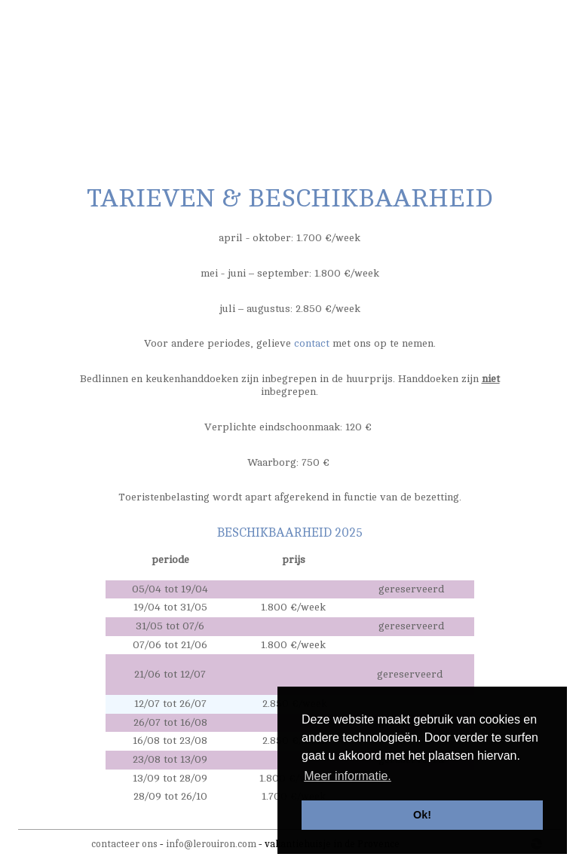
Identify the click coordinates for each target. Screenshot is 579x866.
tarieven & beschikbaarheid (421, 105)
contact (521, 105)
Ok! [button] (422, 815)
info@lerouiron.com (211, 844)
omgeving (245, 105)
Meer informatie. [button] (347, 776)
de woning (65, 105)
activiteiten (312, 105)
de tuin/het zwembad (156, 105)
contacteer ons (124, 844)
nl (485, 20)
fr (499, 20)
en (514, 20)
